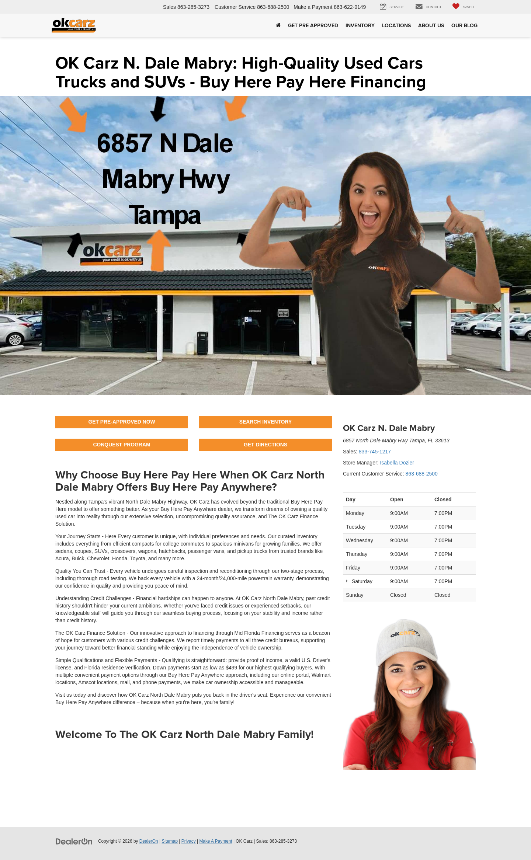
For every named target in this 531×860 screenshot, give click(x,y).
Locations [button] (396, 25)
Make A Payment (215, 841)
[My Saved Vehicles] (463, 7)
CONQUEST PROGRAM (121, 445)
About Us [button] (431, 25)
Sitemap (170, 841)
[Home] (278, 25)
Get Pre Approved (313, 25)
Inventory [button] (360, 25)
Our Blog (464, 25)
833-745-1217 (375, 452)
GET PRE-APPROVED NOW (122, 422)
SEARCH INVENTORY (265, 422)
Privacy (188, 841)
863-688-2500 (422, 474)
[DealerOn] (74, 841)
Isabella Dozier (397, 463)
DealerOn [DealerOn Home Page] (148, 841)
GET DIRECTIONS (265, 445)
